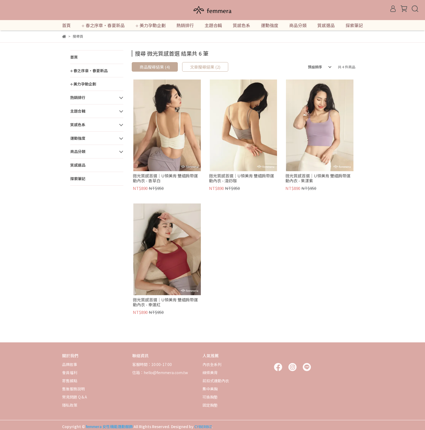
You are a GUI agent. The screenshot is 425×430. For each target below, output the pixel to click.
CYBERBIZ (203, 426)
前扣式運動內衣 (215, 380)
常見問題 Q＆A (74, 397)
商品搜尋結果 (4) (155, 67)
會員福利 (69, 372)
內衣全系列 (211, 364)
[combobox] (316, 67)
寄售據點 (69, 380)
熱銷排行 (185, 25)
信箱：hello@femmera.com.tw (160, 372)
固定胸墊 (210, 405)
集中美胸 (210, 388)
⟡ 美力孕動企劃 (151, 25)
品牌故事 (69, 364)
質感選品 (326, 25)
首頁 (66, 25)
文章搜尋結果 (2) (205, 67)
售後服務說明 (73, 388)
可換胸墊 (210, 397)
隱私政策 (69, 405)
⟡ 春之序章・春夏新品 (103, 25)
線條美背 (210, 372)
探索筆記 (354, 25)
